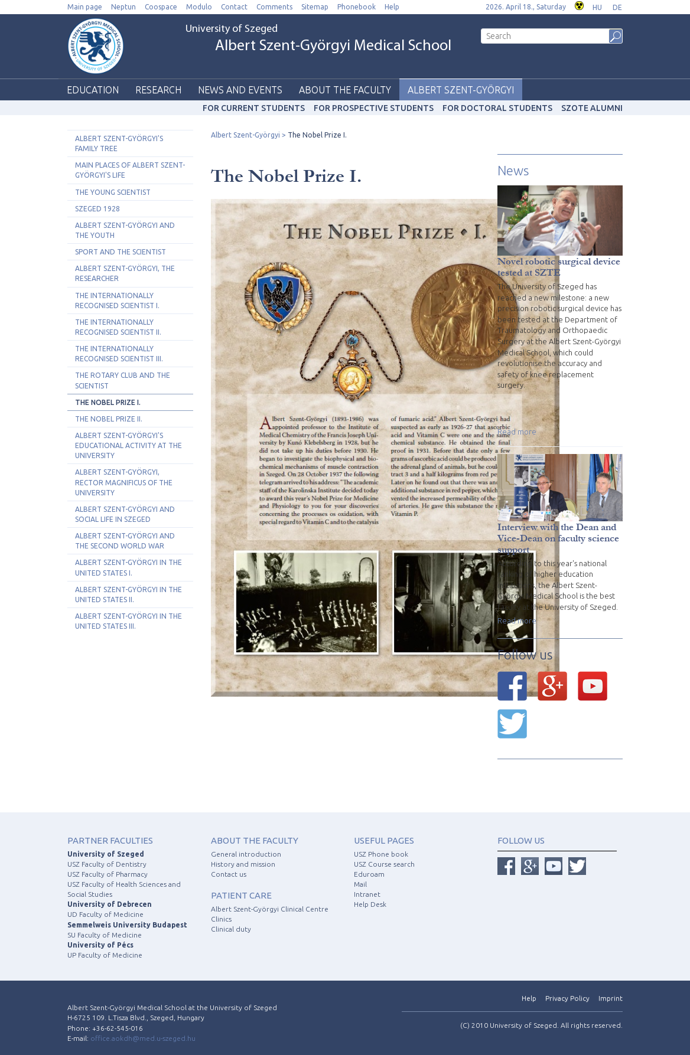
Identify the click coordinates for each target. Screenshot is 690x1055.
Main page (84, 7)
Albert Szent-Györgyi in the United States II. (128, 594)
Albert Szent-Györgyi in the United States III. (128, 621)
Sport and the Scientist (120, 252)
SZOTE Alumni (592, 108)
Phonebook (356, 7)
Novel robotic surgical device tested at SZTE (558, 267)
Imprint (610, 998)
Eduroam (369, 874)
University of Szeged (318, 39)
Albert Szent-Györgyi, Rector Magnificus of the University (123, 482)
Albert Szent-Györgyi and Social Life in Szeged (125, 514)
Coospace (161, 7)
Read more (516, 431)
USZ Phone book (381, 854)
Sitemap (314, 7)
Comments (274, 7)
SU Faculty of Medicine (104, 935)
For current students (254, 108)
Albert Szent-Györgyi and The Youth (125, 230)
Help (392, 7)
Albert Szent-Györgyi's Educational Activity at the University (128, 445)
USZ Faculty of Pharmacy (107, 874)
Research (158, 89)
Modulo (199, 7)
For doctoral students (497, 108)
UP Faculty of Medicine (104, 955)
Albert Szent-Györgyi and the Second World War (125, 541)
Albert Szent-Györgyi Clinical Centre (269, 909)
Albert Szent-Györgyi (461, 89)
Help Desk (370, 904)
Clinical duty (231, 929)
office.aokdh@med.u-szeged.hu (143, 1038)
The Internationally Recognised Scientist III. (119, 353)
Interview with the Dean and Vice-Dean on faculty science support (558, 538)
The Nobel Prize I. (108, 402)
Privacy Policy (567, 998)
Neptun (123, 7)
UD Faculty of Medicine (105, 914)
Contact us (228, 874)
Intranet (367, 894)
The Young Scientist (113, 192)
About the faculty (345, 89)
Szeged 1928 (97, 209)
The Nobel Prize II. (108, 419)
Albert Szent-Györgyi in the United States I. (128, 567)
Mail (360, 884)
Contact (234, 7)
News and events (240, 89)
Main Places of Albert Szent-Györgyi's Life (130, 170)
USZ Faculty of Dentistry (107, 864)
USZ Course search (384, 864)
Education (93, 89)
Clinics (221, 919)
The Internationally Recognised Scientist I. (117, 300)
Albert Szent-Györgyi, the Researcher (125, 273)
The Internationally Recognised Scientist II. (118, 327)
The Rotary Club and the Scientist (122, 380)
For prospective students (374, 108)
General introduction (246, 854)
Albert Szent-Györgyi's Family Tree (119, 143)
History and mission (243, 864)
